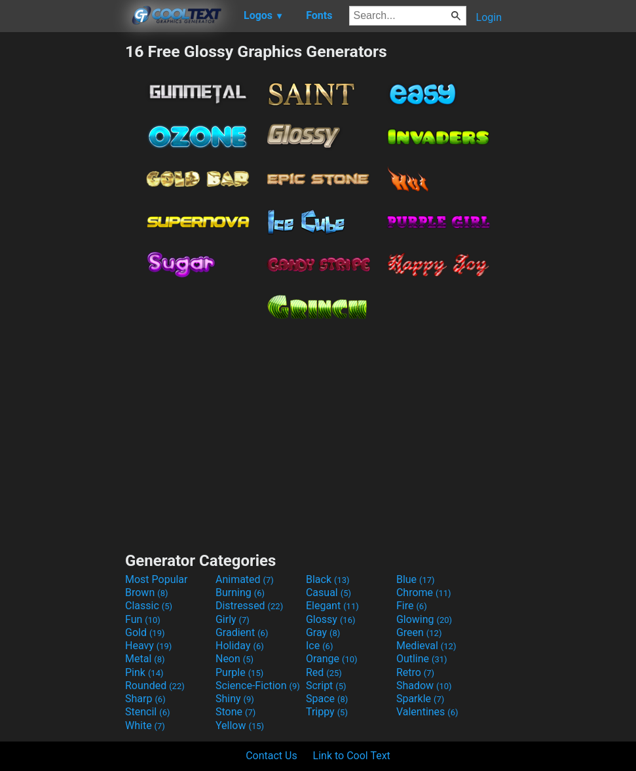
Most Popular (156, 579)
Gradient (241, 632)
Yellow (239, 725)
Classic (148, 605)
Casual (328, 592)
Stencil (147, 711)
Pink (144, 672)
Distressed (249, 605)
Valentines (427, 711)
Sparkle (420, 698)
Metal (145, 658)
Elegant (332, 605)
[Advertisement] (62, 238)
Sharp (145, 698)
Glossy (331, 619)
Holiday (239, 645)
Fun (142, 619)
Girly (232, 619)
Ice (319, 645)
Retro (415, 672)
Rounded (155, 685)
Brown (146, 592)
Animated (244, 579)
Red (324, 672)
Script (326, 685)
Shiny (234, 698)
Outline (421, 658)
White (145, 725)
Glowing (424, 619)
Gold (145, 632)
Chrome (423, 592)
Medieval (426, 645)
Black (328, 579)
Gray (323, 632)
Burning (240, 592)
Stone (235, 711)
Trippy (327, 711)
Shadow (424, 685)
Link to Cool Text (351, 755)
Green (419, 632)
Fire (411, 605)
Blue (415, 579)
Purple (239, 672)
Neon (234, 658)
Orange (332, 658)
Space (327, 698)
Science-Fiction (257, 685)
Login (489, 17)
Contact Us (271, 755)
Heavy (148, 645)
